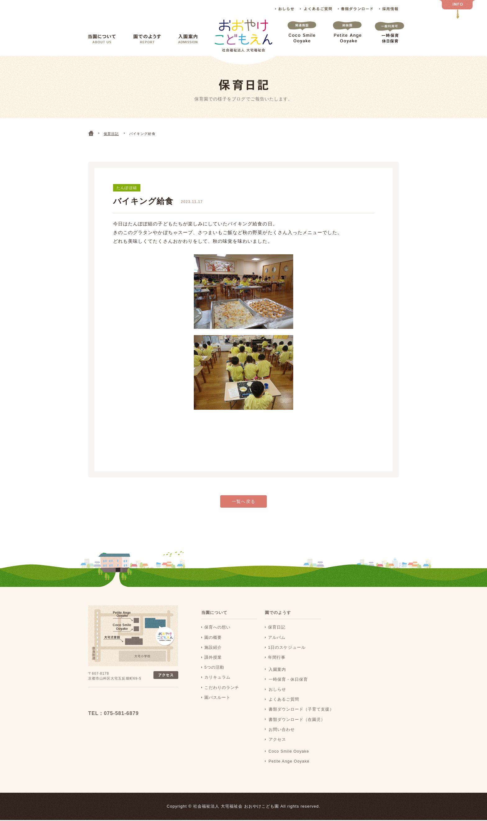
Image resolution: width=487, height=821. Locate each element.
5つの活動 (214, 668)
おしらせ (284, 9)
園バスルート (217, 698)
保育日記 (276, 628)
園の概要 (213, 638)
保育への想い (217, 628)
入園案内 (188, 39)
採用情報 (389, 9)
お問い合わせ (281, 730)
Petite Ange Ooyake (347, 38)
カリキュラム (217, 678)
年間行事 (276, 658)
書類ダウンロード (355, 9)
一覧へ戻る (243, 502)
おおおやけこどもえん (129, 700)
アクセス (276, 740)
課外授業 (213, 658)
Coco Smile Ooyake (302, 38)
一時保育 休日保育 (389, 38)
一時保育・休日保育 (287, 680)
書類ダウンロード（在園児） (296, 719)
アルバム (276, 638)
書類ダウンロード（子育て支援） (301, 710)
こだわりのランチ (221, 688)
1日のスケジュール (287, 648)
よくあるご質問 (316, 9)
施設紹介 (213, 648)
